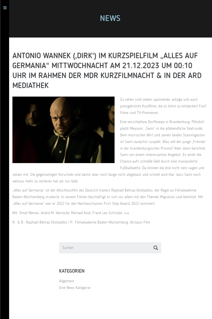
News (110, 19)
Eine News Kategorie (74, 288)
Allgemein (66, 281)
